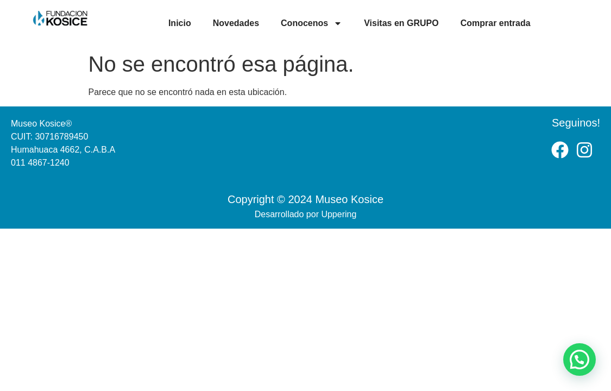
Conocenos (311, 23)
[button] (579, 359)
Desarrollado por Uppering (306, 214)
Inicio (179, 23)
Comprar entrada (496, 23)
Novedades (236, 23)
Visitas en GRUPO (401, 23)
